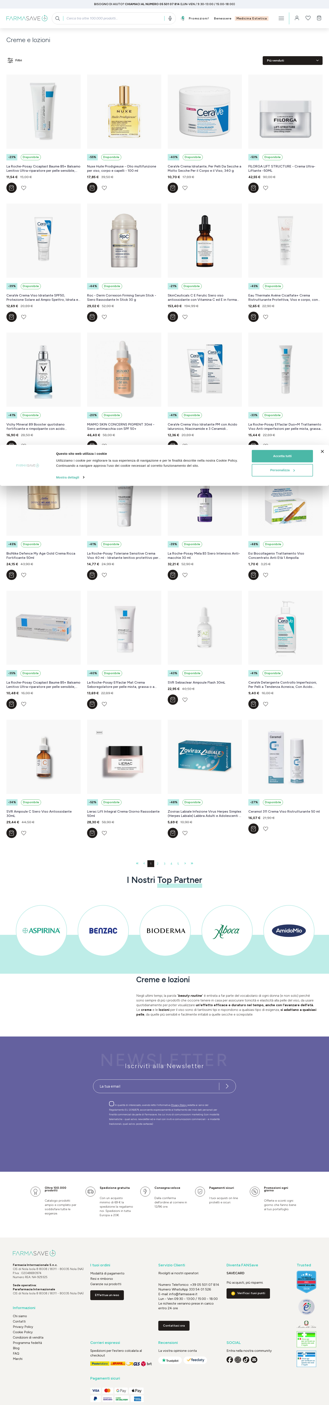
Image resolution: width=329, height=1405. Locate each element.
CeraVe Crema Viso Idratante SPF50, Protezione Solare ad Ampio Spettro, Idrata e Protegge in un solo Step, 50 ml (42, 297)
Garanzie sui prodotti (105, 1284)
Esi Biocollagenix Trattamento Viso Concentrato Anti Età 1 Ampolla (276, 555)
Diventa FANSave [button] (242, 1265)
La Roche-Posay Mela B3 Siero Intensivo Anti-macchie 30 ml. (204, 555)
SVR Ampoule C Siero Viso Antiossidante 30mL (39, 813)
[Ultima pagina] (192, 863)
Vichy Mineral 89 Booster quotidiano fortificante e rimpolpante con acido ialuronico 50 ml (35, 426)
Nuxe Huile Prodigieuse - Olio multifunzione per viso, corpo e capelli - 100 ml (121, 168)
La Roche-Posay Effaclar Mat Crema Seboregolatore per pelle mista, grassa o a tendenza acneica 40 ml (120, 684)
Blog (16, 1348)
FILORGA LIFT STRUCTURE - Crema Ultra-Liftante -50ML (281, 168)
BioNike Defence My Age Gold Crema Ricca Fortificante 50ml (40, 555)
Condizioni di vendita (28, 1337)
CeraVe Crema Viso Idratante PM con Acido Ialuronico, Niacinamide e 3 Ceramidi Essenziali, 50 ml (202, 426)
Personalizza (282, 25)
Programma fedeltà (27, 1343)
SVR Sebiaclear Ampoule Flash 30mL (196, 682)
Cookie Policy (23, 1332)
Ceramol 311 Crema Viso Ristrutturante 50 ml (284, 811)
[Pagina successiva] (185, 863)
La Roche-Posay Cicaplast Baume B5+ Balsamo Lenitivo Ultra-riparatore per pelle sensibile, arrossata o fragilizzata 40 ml (43, 168)
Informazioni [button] (24, 1308)
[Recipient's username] (156, 1086)
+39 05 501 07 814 (204, 1285)
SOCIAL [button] (234, 1342)
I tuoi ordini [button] (100, 1265)
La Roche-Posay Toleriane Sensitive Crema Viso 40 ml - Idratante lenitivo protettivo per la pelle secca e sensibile (122, 555)
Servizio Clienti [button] (171, 1265)
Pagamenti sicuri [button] (105, 1378)
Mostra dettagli (67, 32)
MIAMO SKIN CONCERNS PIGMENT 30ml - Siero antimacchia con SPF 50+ (120, 426)
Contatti (19, 1321)
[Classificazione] (293, 60)
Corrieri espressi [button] (105, 1342)
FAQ (16, 1353)
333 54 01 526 (199, 1289)
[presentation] (152, 1141)
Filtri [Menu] (14, 60)
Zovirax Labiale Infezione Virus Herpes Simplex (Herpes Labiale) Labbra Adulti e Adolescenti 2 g (204, 813)
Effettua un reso (107, 1295)
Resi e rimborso (101, 1279)
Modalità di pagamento (107, 1273)
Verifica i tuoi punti (251, 1293)
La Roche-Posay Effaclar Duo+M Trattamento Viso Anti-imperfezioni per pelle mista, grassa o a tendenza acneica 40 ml (284, 426)
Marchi (17, 1359)
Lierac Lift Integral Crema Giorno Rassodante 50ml (123, 813)
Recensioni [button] (168, 1342)
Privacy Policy (179, 1105)
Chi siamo (20, 1316)
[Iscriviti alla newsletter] (227, 1086)
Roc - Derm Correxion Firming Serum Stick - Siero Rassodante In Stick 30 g (121, 297)
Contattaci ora (174, 1325)
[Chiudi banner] (322, 6)
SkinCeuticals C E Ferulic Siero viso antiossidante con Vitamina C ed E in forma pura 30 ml (202, 297)
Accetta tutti (282, 11)
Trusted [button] (304, 1265)
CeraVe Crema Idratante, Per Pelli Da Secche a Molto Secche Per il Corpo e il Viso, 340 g (204, 168)
